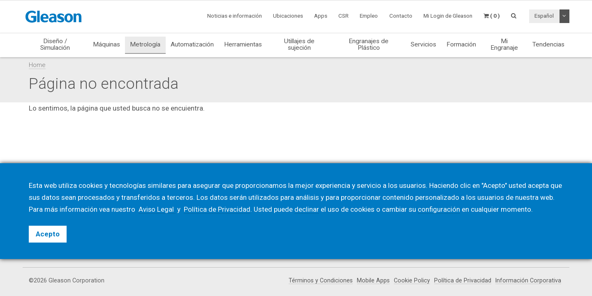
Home (37, 65)
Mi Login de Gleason (447, 15)
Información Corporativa (528, 280)
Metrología (145, 44)
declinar (307, 209)
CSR (343, 15)
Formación (461, 44)
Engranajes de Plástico (368, 44)
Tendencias (548, 44)
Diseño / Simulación (55, 44)
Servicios (423, 44)
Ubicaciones (288, 15)
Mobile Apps (372, 280)
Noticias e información (234, 15)
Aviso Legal (157, 209)
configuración (439, 209)
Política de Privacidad (462, 280)
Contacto (400, 15)
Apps (320, 15)
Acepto (48, 234)
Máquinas (106, 44)
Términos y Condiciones (319, 280)
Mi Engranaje (504, 44)
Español (544, 15)
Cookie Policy (411, 280)
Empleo (369, 15)
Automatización (192, 44)
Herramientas (243, 44)
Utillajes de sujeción (299, 44)
